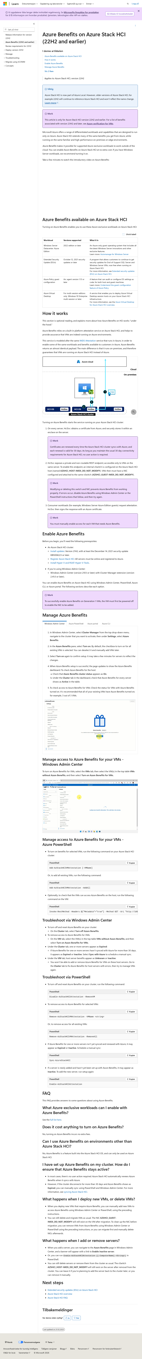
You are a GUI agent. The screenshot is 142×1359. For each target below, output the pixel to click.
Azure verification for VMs (100, 123)
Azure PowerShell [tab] (76, 623)
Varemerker (23, 1352)
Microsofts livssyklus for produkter (81, 12)
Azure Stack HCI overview (60, 1293)
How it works (50, 59)
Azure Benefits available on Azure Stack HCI (63, 56)
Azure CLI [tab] (106, 623)
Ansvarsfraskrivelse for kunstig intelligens (20, 1348)
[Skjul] (34, 23)
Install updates (57, 551)
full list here (55, 1119)
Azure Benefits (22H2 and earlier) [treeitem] (20, 42)
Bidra (72, 1348)
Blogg (62, 1348)
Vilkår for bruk (9, 1352)
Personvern (82, 1348)
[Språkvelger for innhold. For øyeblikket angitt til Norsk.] (8, 1342)
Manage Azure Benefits (54, 67)
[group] (93, 912)
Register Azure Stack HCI (62, 558)
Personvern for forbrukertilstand (106, 1348)
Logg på (135, 3)
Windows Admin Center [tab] (55, 623)
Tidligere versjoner (49, 1348)
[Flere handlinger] (135, 26)
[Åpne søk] (128, 3)
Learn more (50, 102)
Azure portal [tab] (93, 623)
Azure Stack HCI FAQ (58, 1297)
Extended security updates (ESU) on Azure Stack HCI (72, 1289)
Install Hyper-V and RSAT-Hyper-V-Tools (69, 562)
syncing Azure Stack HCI (75, 1191)
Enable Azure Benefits (54, 63)
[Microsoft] (5, 4)
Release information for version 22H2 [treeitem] (19, 36)
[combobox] (19, 29)
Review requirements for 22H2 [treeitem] (18, 46)
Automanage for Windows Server (114, 254)
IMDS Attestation (88, 340)
